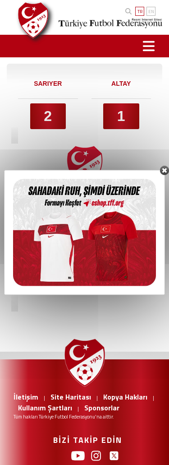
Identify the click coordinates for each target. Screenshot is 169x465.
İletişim (26, 396)
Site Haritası (70, 396)
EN (151, 11)
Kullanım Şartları (45, 407)
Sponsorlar (101, 407)
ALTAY (121, 83)
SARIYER (48, 83)
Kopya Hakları (125, 396)
